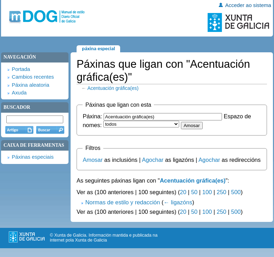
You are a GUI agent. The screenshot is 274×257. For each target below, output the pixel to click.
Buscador (17, 107)
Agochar (152, 160)
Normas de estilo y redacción (122, 202)
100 (207, 192)
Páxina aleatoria (30, 85)
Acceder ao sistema (248, 5)
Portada (21, 69)
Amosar (93, 160)
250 (222, 192)
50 (194, 192)
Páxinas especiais (32, 157)
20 (183, 192)
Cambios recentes (33, 77)
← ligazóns (178, 202)
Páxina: (92, 116)
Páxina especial (98, 48)
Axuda (19, 92)
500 (236, 192)
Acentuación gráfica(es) (113, 88)
